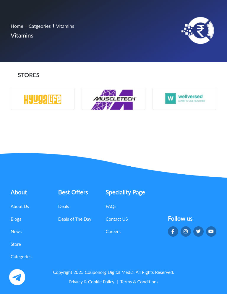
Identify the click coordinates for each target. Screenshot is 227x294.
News (16, 231)
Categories (21, 256)
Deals (63, 206)
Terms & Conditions (139, 281)
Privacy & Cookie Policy (91, 281)
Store (16, 244)
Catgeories (40, 26)
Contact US (117, 219)
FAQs (111, 206)
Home (17, 26)
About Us (20, 206)
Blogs (16, 219)
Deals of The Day (74, 219)
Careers (113, 231)
